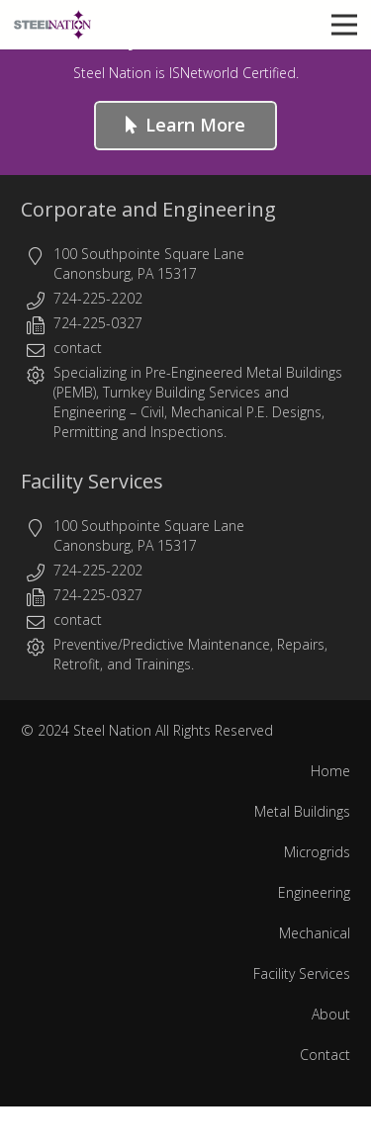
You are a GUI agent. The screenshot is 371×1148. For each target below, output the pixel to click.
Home (330, 770)
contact (77, 347)
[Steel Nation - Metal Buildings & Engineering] (52, 25)
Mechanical (314, 933)
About (331, 1014)
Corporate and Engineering (148, 209)
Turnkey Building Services (181, 392)
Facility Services (92, 481)
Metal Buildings (302, 811)
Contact (325, 1054)
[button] (344, 24)
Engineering (89, 411)
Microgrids (317, 851)
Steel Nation (112, 730)
